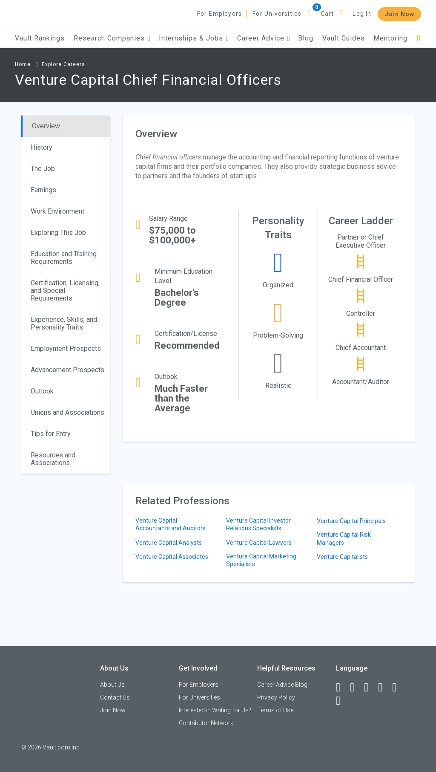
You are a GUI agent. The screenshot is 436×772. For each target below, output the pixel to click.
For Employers (219, 13)
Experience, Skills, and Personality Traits (64, 323)
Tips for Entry (51, 434)
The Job (43, 169)
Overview (46, 126)
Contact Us (115, 697)
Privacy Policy (276, 697)
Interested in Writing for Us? (215, 710)
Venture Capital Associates (171, 556)
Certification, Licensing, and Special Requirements (65, 290)
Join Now (399, 14)
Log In (362, 13)
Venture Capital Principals (351, 521)
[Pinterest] (398, 687)
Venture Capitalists (342, 556)
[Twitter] (370, 687)
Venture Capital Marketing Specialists (261, 560)
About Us (112, 684)
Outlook (42, 391)
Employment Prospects (66, 348)
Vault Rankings (40, 38)
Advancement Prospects (67, 370)
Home (23, 64)
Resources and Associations (53, 459)
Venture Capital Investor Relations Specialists (258, 524)
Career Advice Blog (282, 684)
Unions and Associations (67, 412)
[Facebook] (342, 687)
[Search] (418, 38)
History (41, 147)
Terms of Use (275, 710)
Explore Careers (63, 64)
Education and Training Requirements (64, 258)
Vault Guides (343, 38)
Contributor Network (206, 723)
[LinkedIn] (356, 687)
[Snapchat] (342, 700)
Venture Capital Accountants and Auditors (170, 524)
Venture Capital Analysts (168, 542)
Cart (327, 13)
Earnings (43, 190)
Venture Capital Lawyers (259, 542)
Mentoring (390, 38)
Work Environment (57, 211)
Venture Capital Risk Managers (344, 538)
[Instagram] (384, 687)
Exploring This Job (58, 232)
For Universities (276, 13)
